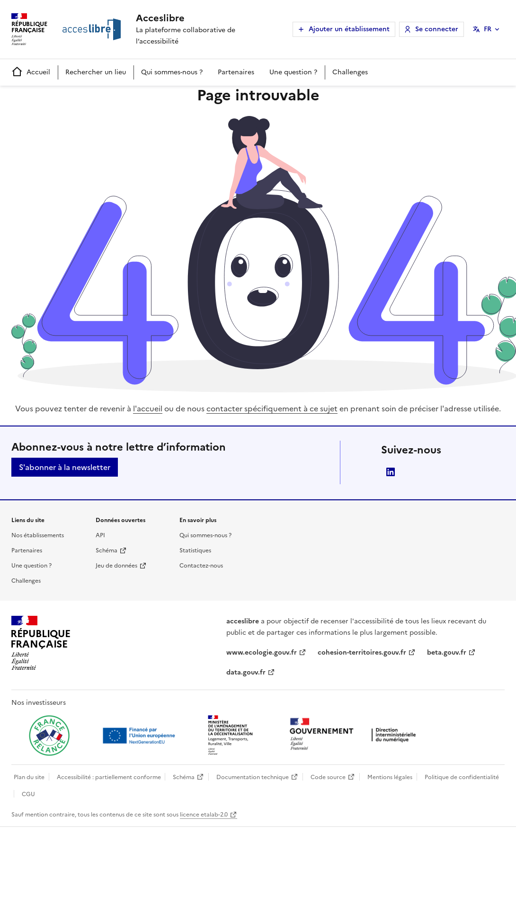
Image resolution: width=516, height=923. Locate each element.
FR (487, 29)
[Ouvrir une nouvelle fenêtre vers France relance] (49, 735)
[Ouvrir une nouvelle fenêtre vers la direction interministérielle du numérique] (355, 734)
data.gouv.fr (246, 672)
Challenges (350, 72)
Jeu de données (116, 565)
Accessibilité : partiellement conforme (109, 777)
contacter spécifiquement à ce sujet (272, 408)
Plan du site (29, 777)
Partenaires (236, 72)
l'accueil (147, 408)
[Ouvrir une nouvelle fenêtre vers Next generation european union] (140, 735)
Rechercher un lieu (95, 72)
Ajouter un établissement (349, 29)
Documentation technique (252, 777)
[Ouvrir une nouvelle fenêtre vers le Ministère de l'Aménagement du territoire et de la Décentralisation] (231, 735)
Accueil (30, 72)
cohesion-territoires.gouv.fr (362, 652)
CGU (28, 794)
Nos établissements (37, 535)
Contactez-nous (201, 565)
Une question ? (293, 72)
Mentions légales (389, 777)
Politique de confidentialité (462, 777)
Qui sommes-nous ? (172, 72)
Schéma (106, 550)
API (100, 535)
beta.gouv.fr (446, 652)
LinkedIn (390, 471)
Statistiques (195, 550)
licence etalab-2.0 (204, 814)
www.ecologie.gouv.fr (261, 652)
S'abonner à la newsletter (64, 467)
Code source (328, 777)
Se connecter (436, 29)
